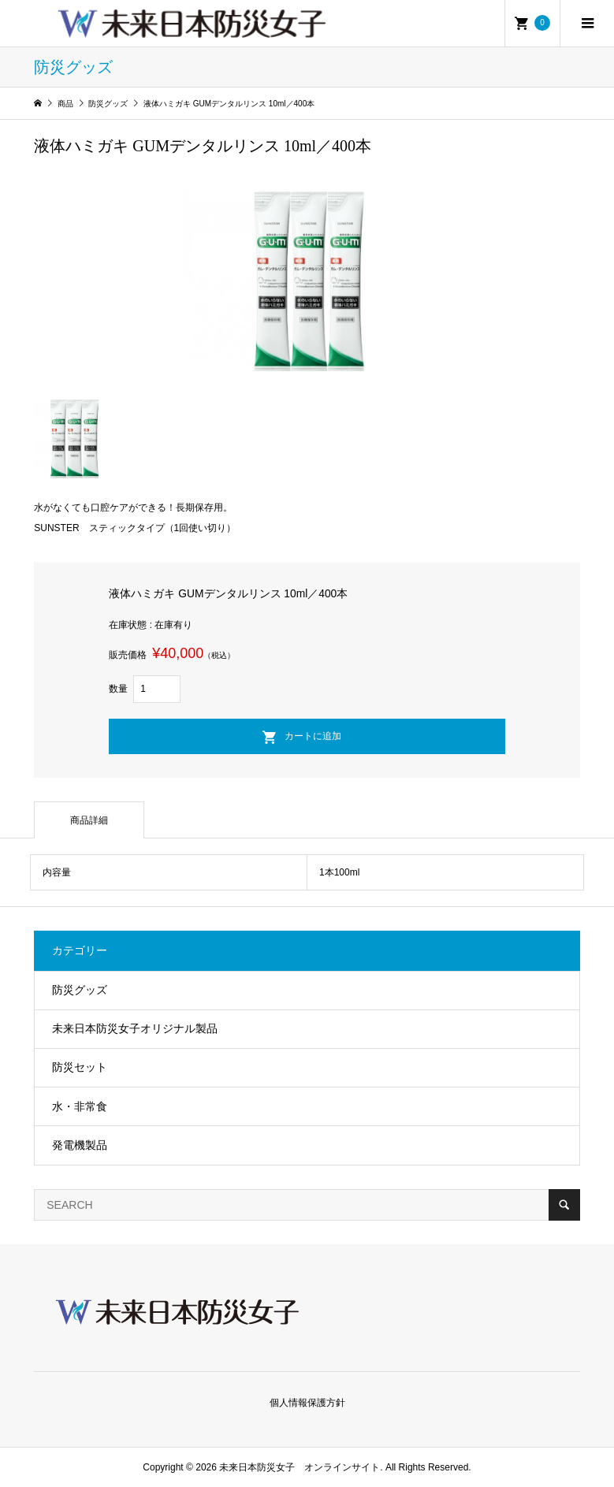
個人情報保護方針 (307, 1402)
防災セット (79, 1067)
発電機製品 (79, 1145)
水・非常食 (79, 1106)
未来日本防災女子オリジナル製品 (135, 1028)
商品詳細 (89, 820)
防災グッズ (79, 989)
